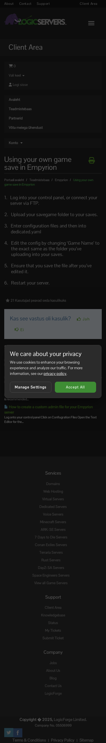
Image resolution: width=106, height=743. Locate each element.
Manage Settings (31, 387)
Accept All (75, 387)
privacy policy (55, 373)
